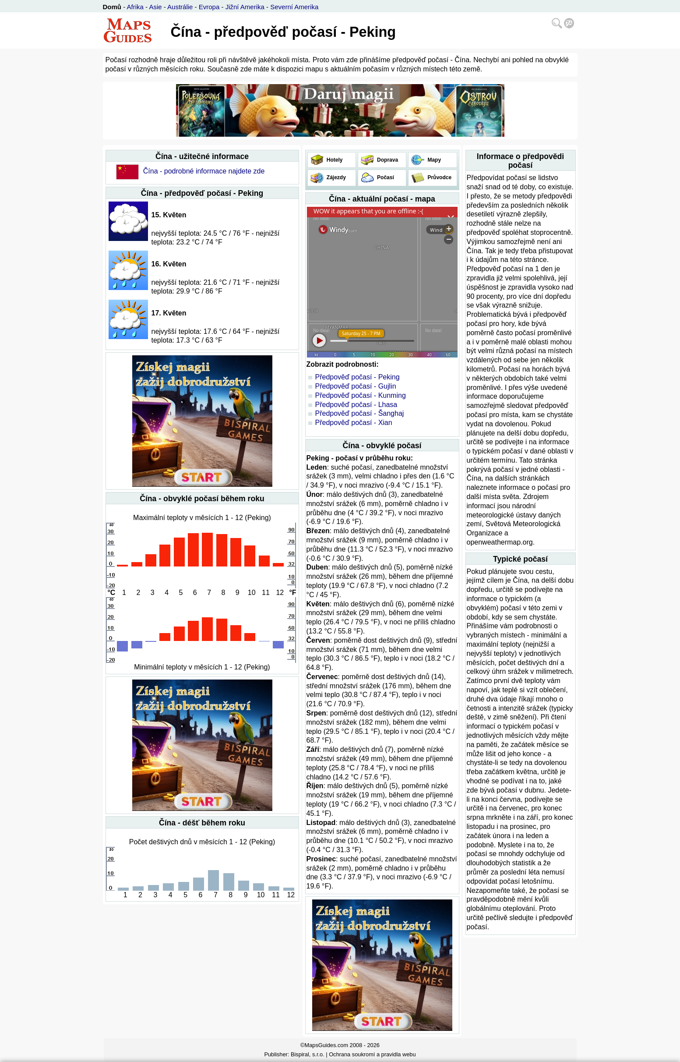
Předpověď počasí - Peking (357, 377)
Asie (155, 7)
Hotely (334, 160)
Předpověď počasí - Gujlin (355, 386)
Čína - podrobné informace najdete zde (204, 171)
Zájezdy (335, 177)
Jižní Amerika (244, 7)
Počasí (385, 177)
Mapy (433, 160)
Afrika (135, 7)
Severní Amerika (294, 7)
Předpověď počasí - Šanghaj (359, 413)
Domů (112, 7)
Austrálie (180, 7)
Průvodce (438, 177)
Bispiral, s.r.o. (307, 1054)
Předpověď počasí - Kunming (360, 395)
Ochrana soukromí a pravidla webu (372, 1054)
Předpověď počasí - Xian (353, 422)
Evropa (209, 7)
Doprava (387, 160)
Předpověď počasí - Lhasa (356, 404)
